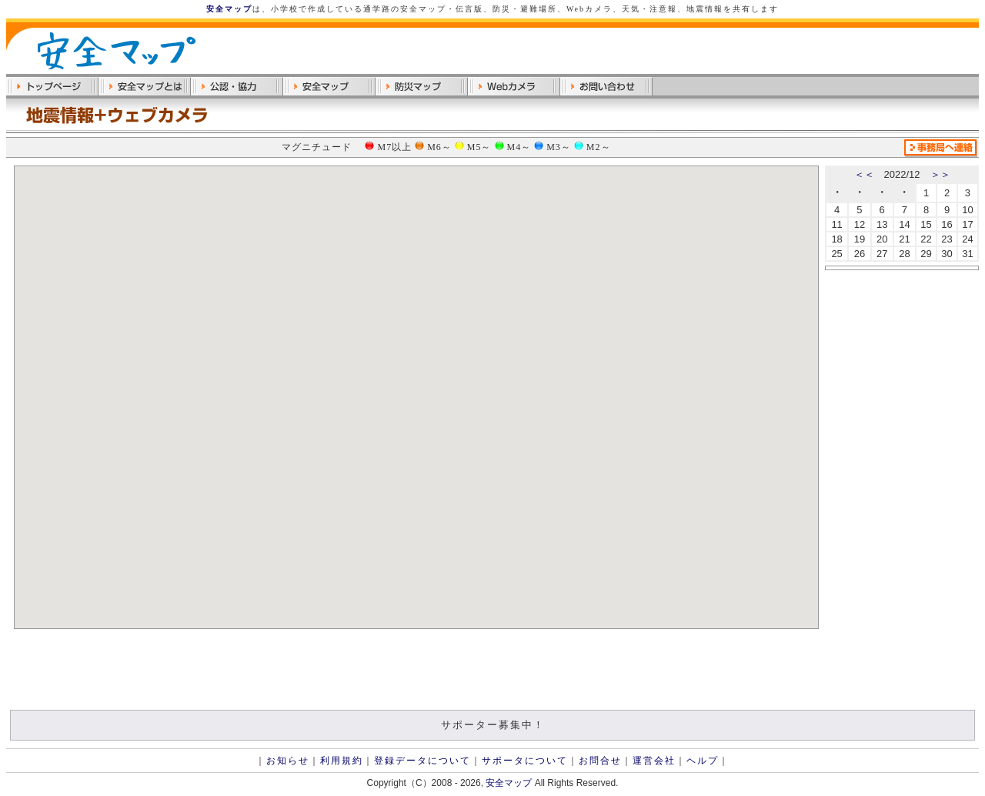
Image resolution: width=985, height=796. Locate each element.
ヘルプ (702, 760)
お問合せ (600, 760)
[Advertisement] (799, 51)
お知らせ (287, 760)
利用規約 (341, 760)
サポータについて (525, 760)
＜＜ (864, 174)
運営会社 (654, 760)
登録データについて (422, 760)
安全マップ (229, 9)
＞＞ (940, 174)
